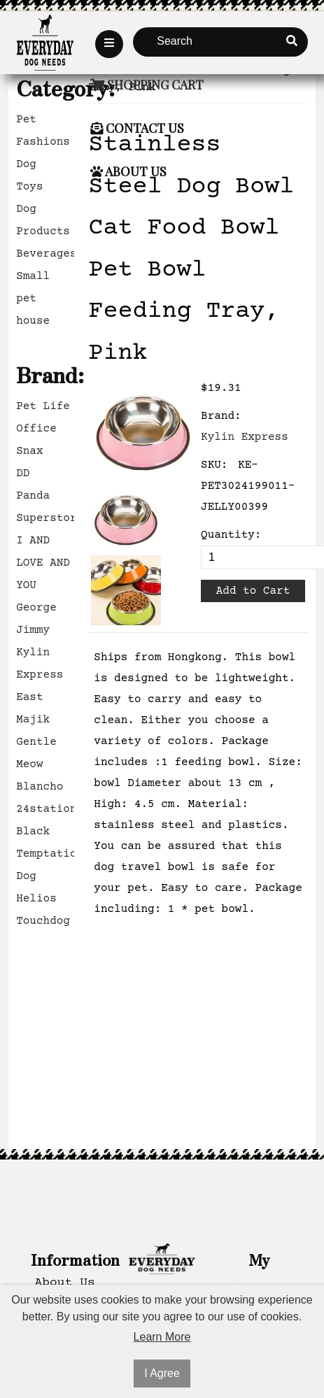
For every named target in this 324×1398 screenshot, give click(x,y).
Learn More (162, 1337)
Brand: (221, 416)
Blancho (39, 786)
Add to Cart (253, 591)
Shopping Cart (147, 84)
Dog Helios (36, 887)
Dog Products (43, 220)
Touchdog (43, 921)
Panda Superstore (45, 507)
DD (22, 473)
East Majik (33, 708)
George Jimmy (36, 618)
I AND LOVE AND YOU (43, 563)
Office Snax (36, 439)
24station (45, 809)
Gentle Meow (36, 753)
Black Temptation (45, 842)
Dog (26, 164)
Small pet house (33, 298)
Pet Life (43, 406)
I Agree (162, 1373)
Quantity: (231, 535)
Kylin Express (39, 663)
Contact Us (137, 128)
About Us (128, 171)
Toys (29, 186)
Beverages (45, 254)
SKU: (214, 465)
